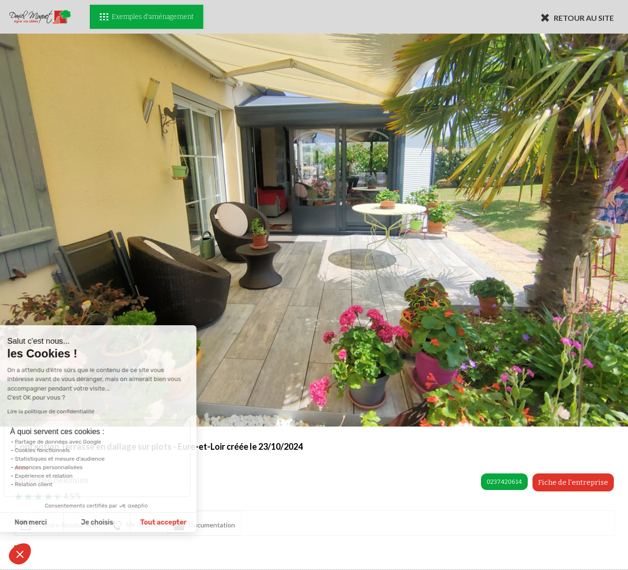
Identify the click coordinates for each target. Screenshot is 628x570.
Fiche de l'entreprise (573, 482)
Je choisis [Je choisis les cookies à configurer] (55, 522)
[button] (20, 554)
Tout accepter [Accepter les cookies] (121, 522)
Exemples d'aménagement (146, 17)
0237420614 (504, 481)
